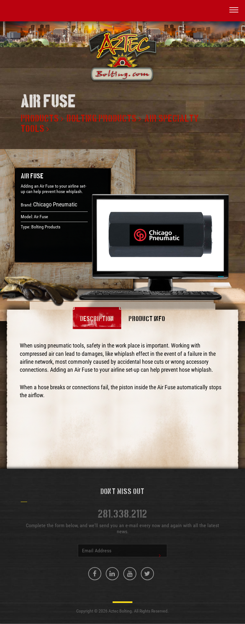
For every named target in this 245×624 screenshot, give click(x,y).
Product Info (147, 319)
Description (97, 319)
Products (40, 118)
